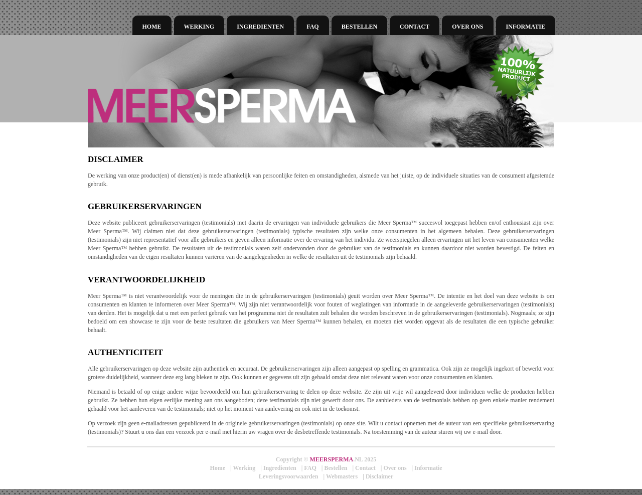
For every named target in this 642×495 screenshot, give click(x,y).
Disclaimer (379, 476)
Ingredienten (260, 26)
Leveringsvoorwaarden (288, 476)
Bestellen (359, 26)
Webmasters (342, 476)
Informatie (525, 26)
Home (152, 26)
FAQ (312, 26)
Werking (199, 26)
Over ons (467, 26)
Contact (414, 26)
